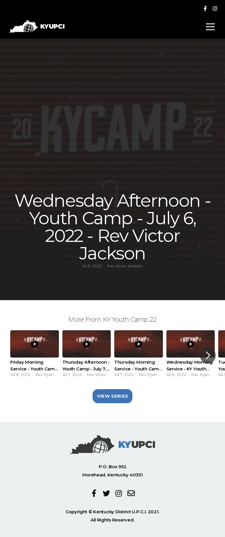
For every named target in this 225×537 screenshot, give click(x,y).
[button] (208, 355)
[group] (34, 355)
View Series (112, 396)
